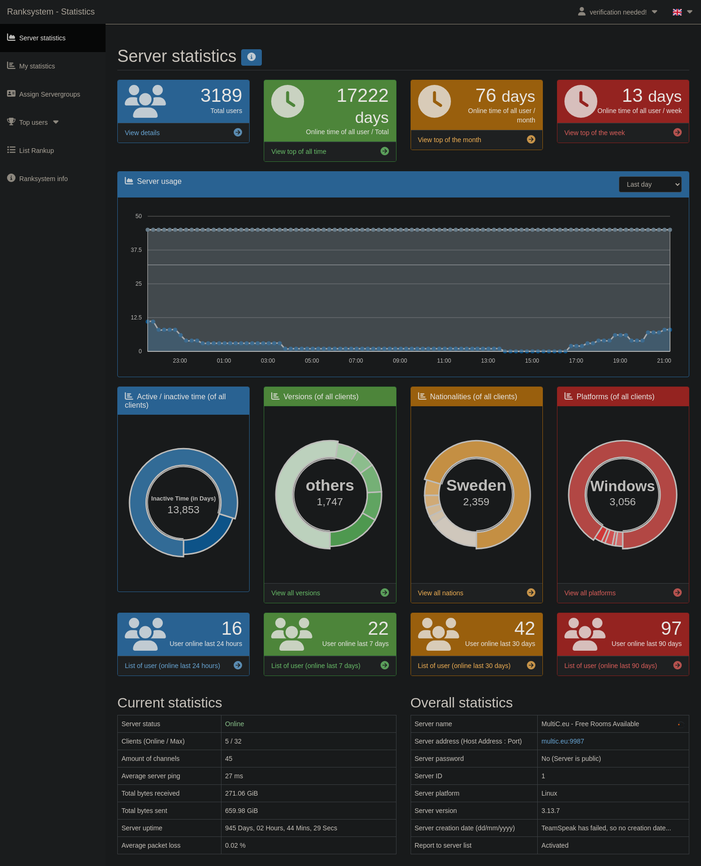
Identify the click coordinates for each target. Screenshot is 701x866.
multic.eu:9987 (562, 741)
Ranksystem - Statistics (51, 11)
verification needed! (618, 11)
